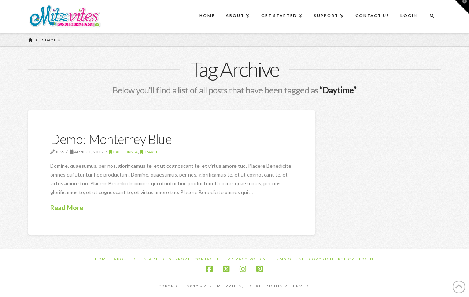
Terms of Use (288, 259)
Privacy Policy (247, 259)
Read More (66, 208)
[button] (462, 7)
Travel (149, 152)
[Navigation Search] (431, 16)
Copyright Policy (332, 259)
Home (102, 259)
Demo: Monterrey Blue (110, 138)
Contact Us (209, 259)
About (122, 259)
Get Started (149, 259)
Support (179, 259)
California (123, 152)
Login (366, 259)
